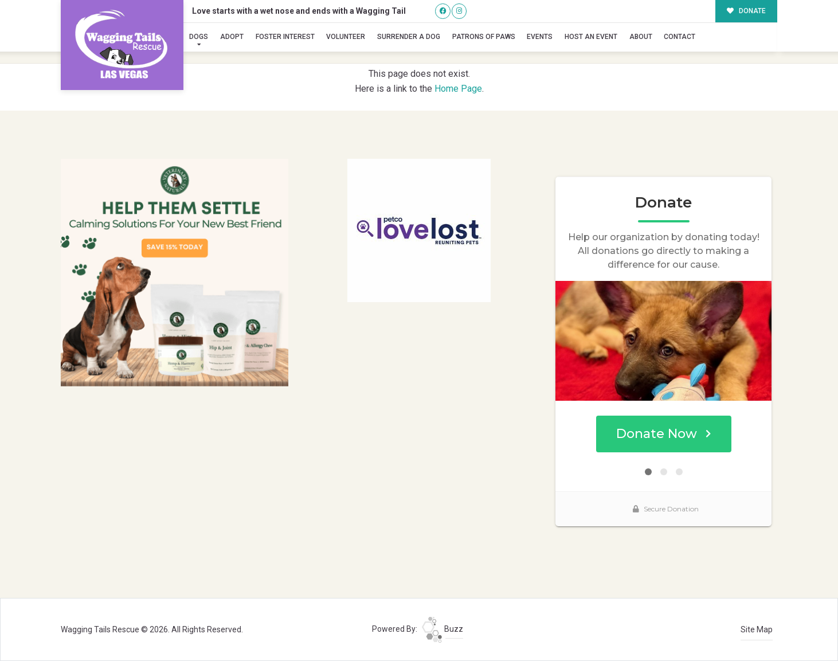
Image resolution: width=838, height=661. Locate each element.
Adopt (232, 37)
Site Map (757, 629)
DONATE (746, 11)
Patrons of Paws (483, 37)
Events (540, 37)
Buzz (442, 628)
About (640, 37)
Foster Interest (285, 37)
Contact (679, 37)
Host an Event (591, 37)
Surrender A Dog (408, 37)
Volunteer (345, 37)
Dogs (198, 37)
